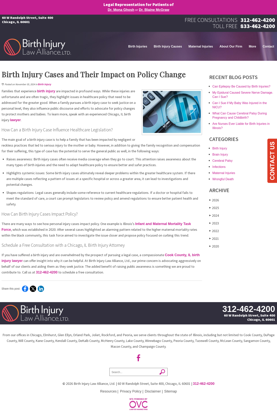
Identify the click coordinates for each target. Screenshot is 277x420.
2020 (214, 246)
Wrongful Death (223, 179)
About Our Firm (230, 46)
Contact (268, 46)
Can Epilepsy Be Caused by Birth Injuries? (241, 86)
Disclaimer (153, 391)
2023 (214, 223)
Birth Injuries (137, 46)
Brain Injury (220, 154)
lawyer (15, 120)
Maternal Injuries (201, 46)
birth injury (46, 91)
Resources (108, 391)
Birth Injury (44, 84)
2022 (214, 231)
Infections (218, 166)
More (252, 46)
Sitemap (170, 391)
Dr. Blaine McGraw (154, 10)
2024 (214, 215)
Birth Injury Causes (168, 46)
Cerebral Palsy (222, 160)
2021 (214, 238)
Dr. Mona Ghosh (121, 10)
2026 (214, 200)
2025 (214, 208)
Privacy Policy (130, 391)
